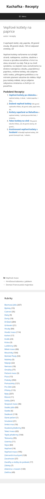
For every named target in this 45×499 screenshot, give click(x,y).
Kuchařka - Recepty (22, 6)
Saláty (7, 400)
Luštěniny (8, 346)
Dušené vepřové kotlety (20, 103)
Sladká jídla (9, 407)
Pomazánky (9, 383)
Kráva (6, 342)
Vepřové (8, 448)
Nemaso (8, 366)
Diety (6, 315)
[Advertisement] (22, 205)
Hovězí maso (10, 332)
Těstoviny (8, 438)
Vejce (6, 445)
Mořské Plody (10, 356)
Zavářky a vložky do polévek (16, 462)
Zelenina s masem (12, 469)
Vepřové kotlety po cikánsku (22, 95)
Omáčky (8, 369)
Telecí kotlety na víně (19, 121)
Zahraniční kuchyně (13, 455)
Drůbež (7, 322)
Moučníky (8, 352)
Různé (7, 397)
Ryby (6, 393)
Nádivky (8, 359)
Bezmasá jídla (10, 304)
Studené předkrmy (12, 428)
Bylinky (7, 308)
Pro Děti (8, 387)
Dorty (6, 318)
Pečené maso (10, 373)
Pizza (6, 376)
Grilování (8, 325)
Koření (7, 335)
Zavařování (9, 458)
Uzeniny (8, 441)
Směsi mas (9, 424)
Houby (7, 328)
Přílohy (7, 390)
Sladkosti (8, 414)
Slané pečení (10, 417)
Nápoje (7, 363)
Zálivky (7, 465)
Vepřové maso (12, 278)
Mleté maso (9, 349)
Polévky (7, 380)
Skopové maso (10, 404)
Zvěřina (7, 472)
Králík (6, 339)
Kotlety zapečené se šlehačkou (23, 112)
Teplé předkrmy (11, 434)
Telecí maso (9, 431)
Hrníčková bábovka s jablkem (19, 281)
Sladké (7, 410)
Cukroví (7, 311)
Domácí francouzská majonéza (19, 284)
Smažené (8, 421)
